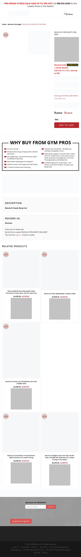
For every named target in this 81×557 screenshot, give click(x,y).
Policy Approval (16, 550)
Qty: (57, 119)
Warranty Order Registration (59, 547)
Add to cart (66, 125)
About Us (16, 547)
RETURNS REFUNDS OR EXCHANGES (58, 550)
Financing (37, 553)
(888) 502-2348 (63, 70)
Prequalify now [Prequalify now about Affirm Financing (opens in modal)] (60, 98)
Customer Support (21, 521)
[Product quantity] (62, 119)
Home (4, 24)
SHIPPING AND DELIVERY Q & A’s (33, 550)
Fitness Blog (25, 547)
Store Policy (44, 547)
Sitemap (44, 553)
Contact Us (34, 547)
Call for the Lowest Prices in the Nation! (40, 5)
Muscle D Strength (14, 24)
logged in (18, 235)
